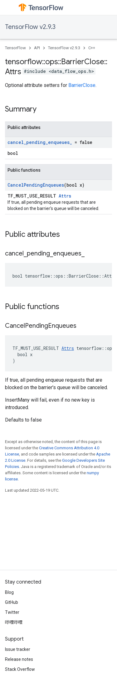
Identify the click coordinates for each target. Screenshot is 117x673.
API (37, 47)
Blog (9, 592)
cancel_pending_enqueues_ (39, 142)
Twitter (12, 612)
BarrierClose (81, 85)
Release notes (19, 659)
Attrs (65, 196)
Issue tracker (17, 649)
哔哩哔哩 (13, 622)
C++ (91, 47)
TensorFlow (15, 47)
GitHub (11, 602)
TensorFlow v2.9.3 (30, 27)
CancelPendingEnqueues (35, 185)
